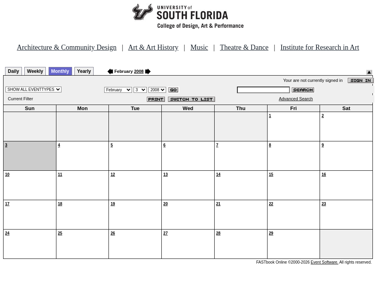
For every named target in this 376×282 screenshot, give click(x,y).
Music (199, 47)
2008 (138, 71)
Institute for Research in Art (319, 47)
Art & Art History (153, 47)
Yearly (84, 71)
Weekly (35, 71)
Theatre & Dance (244, 47)
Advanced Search (296, 98)
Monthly (60, 71)
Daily (13, 71)
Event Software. (324, 262)
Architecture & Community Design (66, 47)
